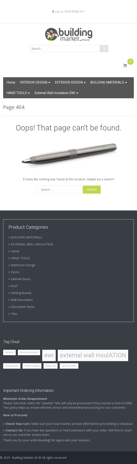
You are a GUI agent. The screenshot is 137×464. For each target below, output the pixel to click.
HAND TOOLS (17, 93)
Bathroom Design (23, 265)
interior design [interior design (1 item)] (32, 365)
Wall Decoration (22, 300)
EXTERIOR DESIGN (69, 82)
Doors (15, 272)
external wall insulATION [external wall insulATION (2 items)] (93, 355)
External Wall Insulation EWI (54, 93)
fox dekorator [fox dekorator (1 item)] (11, 365)
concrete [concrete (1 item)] (9, 352)
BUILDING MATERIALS (107, 82)
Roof (14, 286)
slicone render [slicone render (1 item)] (69, 365)
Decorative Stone (23, 307)
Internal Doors (21, 279)
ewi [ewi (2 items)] (49, 355)
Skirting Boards (21, 293)
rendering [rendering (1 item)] (50, 365)
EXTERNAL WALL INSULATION (32, 244)
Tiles (14, 314)
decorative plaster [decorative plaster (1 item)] (29, 352)
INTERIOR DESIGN (33, 82)
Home (11, 82)
